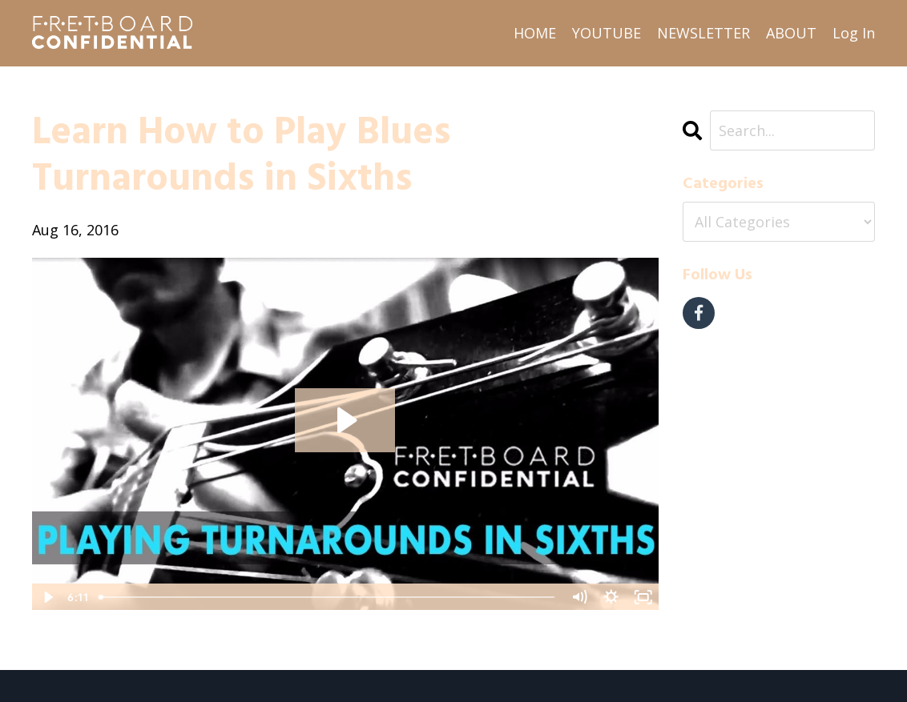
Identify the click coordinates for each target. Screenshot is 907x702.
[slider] (328, 597)
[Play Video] (47, 597)
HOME (535, 32)
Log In (853, 32)
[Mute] (579, 597)
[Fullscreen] (643, 597)
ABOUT (791, 32)
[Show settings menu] (611, 597)
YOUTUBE (606, 32)
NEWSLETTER (703, 32)
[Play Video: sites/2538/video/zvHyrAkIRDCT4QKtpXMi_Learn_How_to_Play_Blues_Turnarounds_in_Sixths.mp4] (345, 420)
